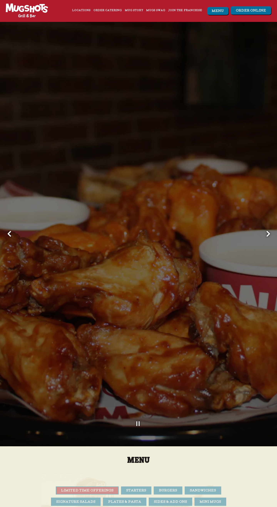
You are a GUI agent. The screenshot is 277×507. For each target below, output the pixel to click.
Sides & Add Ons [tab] (170, 464)
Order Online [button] (251, 10)
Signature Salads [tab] (75, 464)
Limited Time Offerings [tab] (87, 453)
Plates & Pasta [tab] (124, 464)
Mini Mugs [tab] (210, 464)
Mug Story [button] (134, 10)
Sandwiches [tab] (203, 453)
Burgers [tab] (168, 453)
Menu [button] (218, 11)
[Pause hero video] (138, 386)
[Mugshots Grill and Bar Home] (27, 10)
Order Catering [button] (107, 10)
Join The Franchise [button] (185, 10)
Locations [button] (81, 10)
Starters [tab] (136, 453)
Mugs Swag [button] (155, 10)
